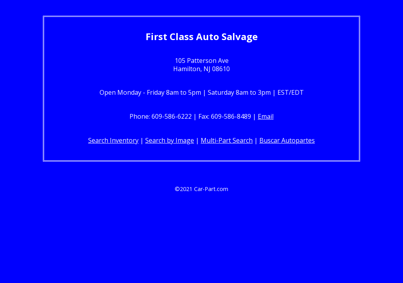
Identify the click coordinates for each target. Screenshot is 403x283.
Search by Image (169, 140)
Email (266, 116)
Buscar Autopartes (287, 140)
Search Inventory (113, 140)
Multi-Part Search (227, 140)
